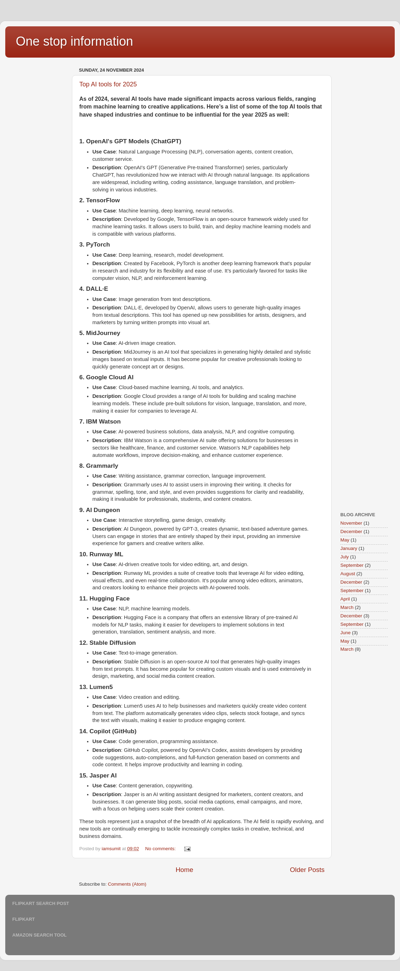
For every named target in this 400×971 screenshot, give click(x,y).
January (348, 548)
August (347, 573)
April (345, 599)
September (352, 565)
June (345, 632)
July (344, 556)
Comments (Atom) (127, 884)
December (351, 531)
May (344, 540)
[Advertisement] (40, 170)
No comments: (161, 848)
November (351, 523)
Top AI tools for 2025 (108, 84)
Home (184, 869)
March (347, 607)
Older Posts (307, 869)
